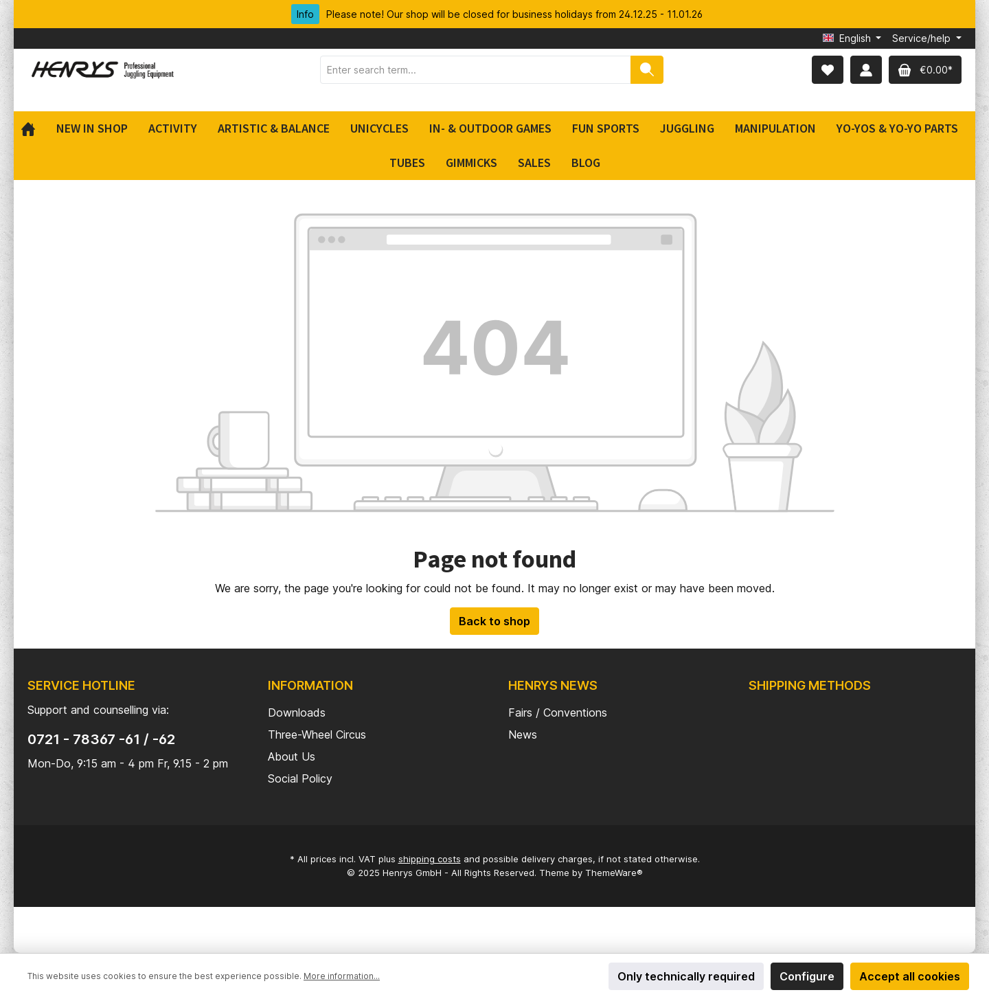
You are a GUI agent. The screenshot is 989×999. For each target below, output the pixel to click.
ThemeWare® (614, 872)
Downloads (297, 712)
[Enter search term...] (475, 70)
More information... (342, 976)
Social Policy (300, 778)
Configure (807, 976)
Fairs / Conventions (557, 712)
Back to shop (494, 621)
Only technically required (686, 976)
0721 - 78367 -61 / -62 (101, 739)
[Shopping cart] (925, 70)
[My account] (866, 70)
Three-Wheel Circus (317, 734)
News (522, 734)
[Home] (33, 128)
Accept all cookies (909, 976)
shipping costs (429, 858)
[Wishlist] (827, 70)
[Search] (646, 70)
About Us (291, 756)
